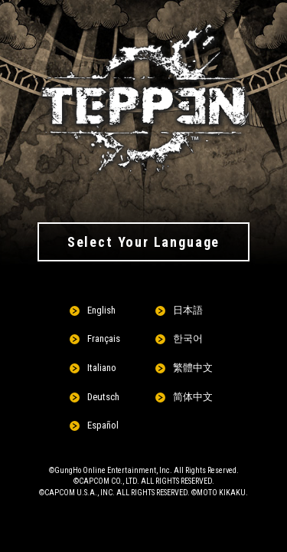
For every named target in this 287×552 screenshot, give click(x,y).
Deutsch (103, 396)
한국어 (188, 338)
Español (103, 425)
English (101, 310)
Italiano (101, 367)
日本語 (188, 310)
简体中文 (193, 396)
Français (103, 338)
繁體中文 (193, 367)
